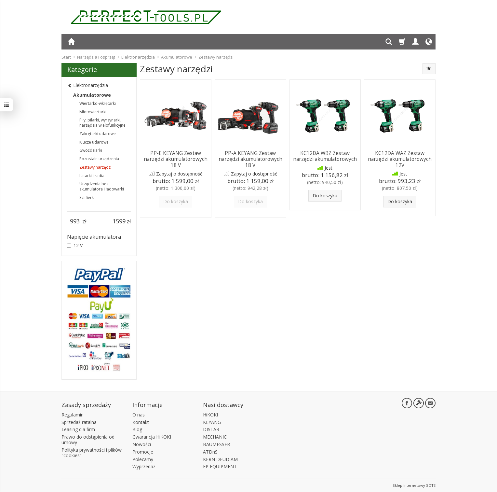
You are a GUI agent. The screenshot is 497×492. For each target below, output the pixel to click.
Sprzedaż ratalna (79, 422)
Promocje (142, 451)
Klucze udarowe (94, 142)
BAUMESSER (216, 444)
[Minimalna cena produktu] (74, 221)
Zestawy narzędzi (95, 167)
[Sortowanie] (429, 68)
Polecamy (142, 459)
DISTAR (211, 429)
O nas (138, 414)
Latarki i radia (91, 175)
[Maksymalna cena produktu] (119, 221)
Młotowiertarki (92, 112)
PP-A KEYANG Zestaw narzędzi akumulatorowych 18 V (250, 159)
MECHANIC (215, 437)
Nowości (141, 444)
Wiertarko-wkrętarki (97, 103)
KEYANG (212, 422)
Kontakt (140, 422)
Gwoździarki (90, 150)
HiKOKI (210, 414)
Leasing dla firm (78, 429)
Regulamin (72, 414)
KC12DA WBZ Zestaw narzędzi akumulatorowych (325, 156)
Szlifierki (87, 197)
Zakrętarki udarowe (97, 133)
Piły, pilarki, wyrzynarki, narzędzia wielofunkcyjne (102, 122)
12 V (75, 245)
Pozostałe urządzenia (99, 159)
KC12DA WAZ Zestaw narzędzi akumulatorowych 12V (400, 159)
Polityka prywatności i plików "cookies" (91, 452)
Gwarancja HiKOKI (151, 437)
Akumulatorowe (92, 95)
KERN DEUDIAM (220, 459)
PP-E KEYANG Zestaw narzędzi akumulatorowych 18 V (176, 159)
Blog (137, 429)
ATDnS (210, 451)
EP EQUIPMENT (220, 466)
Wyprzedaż (143, 466)
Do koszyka (325, 195)
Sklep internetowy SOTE (414, 485)
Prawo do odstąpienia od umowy (87, 439)
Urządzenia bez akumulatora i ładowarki (101, 186)
